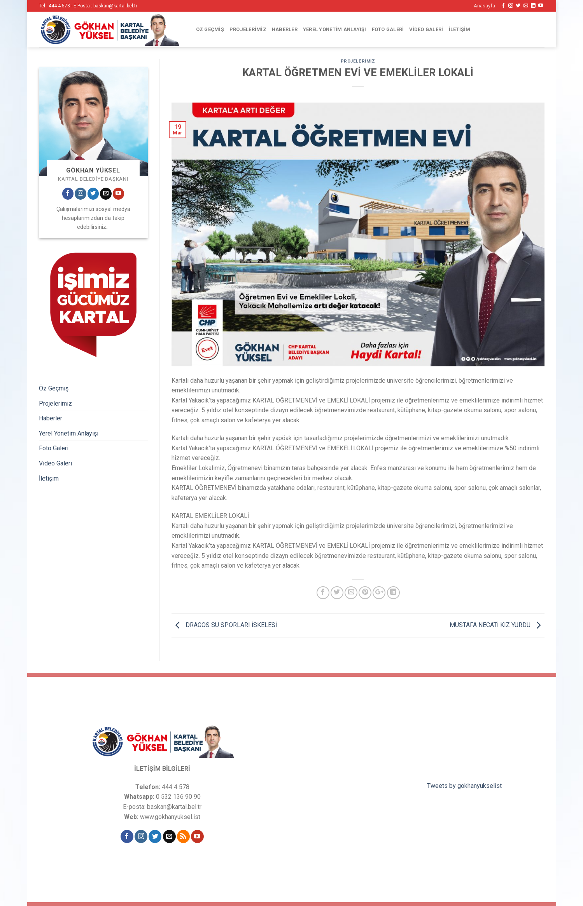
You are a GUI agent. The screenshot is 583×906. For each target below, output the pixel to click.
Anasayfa (484, 6)
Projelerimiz (247, 29)
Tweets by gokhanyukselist (464, 785)
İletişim (460, 29)
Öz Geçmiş (210, 29)
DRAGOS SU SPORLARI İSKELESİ (224, 625)
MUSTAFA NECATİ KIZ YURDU (497, 625)
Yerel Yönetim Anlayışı (334, 29)
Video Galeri (426, 29)
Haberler (285, 29)
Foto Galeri (388, 29)
